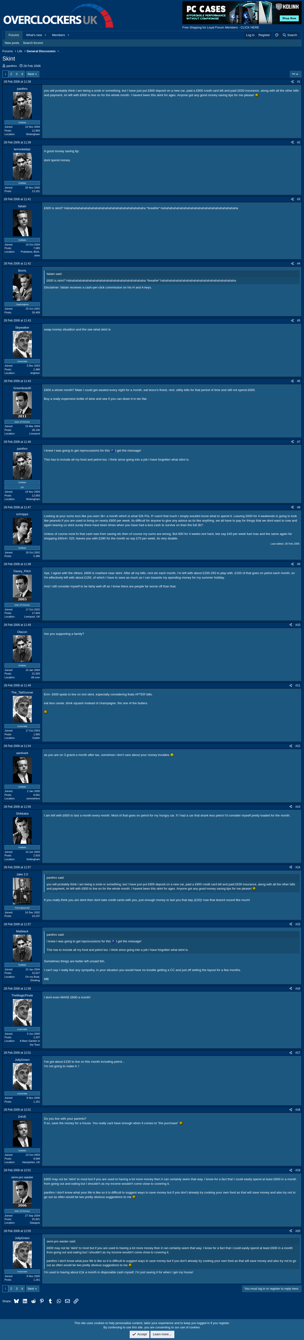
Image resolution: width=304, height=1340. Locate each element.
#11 (297, 685)
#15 (297, 924)
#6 (298, 381)
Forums (14, 35)
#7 (298, 442)
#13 (297, 806)
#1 (298, 81)
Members (58, 35)
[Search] (289, 35)
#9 (298, 564)
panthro (11, 66)
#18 (297, 1109)
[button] (46, 35)
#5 (298, 320)
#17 (297, 1052)
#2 (298, 142)
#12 (297, 746)
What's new (34, 35)
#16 (297, 988)
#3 (298, 199)
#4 (298, 263)
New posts (12, 43)
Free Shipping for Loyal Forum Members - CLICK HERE (220, 27)
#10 (297, 625)
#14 (297, 867)
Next (31, 74)
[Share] (292, 82)
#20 (297, 1231)
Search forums (33, 43)
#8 (298, 507)
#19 (297, 1170)
